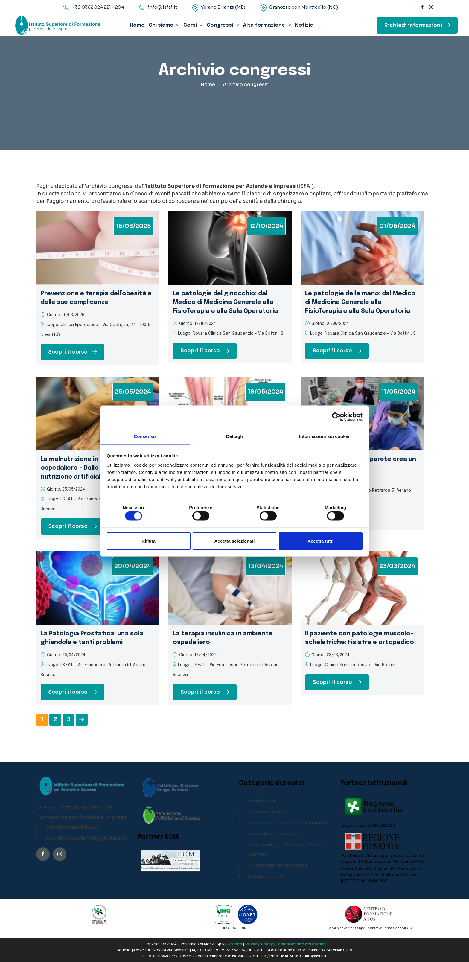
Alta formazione (264, 25)
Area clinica (261, 800)
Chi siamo (161, 25)
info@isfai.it (162, 7)
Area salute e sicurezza (273, 833)
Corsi (190, 25)
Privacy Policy (259, 944)
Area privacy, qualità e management (288, 822)
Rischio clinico (265, 876)
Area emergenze (266, 811)
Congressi (220, 25)
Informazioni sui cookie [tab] (324, 436)
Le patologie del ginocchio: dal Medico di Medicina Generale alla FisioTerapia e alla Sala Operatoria (227, 302)
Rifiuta (148, 541)
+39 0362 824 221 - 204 (98, 7)
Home (137, 25)
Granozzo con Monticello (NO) (303, 7)
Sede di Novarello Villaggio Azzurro (86, 838)
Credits (234, 944)
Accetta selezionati (234, 541)
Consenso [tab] (145, 436)
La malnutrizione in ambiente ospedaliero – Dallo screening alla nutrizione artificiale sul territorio (95, 468)
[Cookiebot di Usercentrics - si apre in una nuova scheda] (336, 416)
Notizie (304, 25)
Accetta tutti (320, 541)
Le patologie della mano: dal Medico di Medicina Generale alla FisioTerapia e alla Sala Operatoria (359, 302)
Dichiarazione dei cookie (301, 944)
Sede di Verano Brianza (71, 827)
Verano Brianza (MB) (223, 7)
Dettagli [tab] (234, 436)
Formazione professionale (277, 865)
